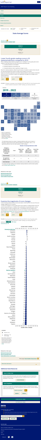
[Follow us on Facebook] (12, 437)
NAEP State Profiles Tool (10, 165)
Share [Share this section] (7, 40)
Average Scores (13, 29)
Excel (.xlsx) (5, 419)
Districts (2, 18)
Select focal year (5, 76)
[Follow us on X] (9, 437)
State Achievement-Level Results (8, 355)
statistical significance (24, 211)
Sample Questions (4, 20)
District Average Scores (6, 175)
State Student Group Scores (7, 176)
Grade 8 (24, 393)
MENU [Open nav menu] (39, 1)
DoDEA (7, 138)
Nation (2, 13)
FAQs (2, 432)
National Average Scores (6, 173)
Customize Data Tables (20, 402)
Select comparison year (16, 76)
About (1, 25)
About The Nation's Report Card (7, 427)
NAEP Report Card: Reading (7, 6)
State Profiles (20, 380)
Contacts (2, 430)
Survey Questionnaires (5, 23)
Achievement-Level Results (34, 29)
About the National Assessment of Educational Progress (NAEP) (13, 429)
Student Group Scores (23, 29)
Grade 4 (17, 393)
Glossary (2, 434)
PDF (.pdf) (14, 419)
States (2, 15)
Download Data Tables (20, 399)
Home (2, 10)
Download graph (5, 223)
